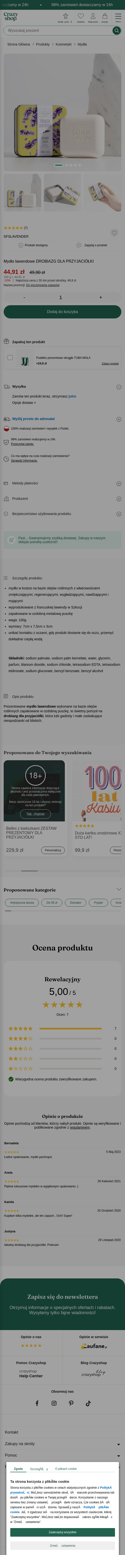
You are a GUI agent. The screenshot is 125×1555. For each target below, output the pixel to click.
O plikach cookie (66, 1469)
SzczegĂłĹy (39, 1469)
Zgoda (18, 1469)
